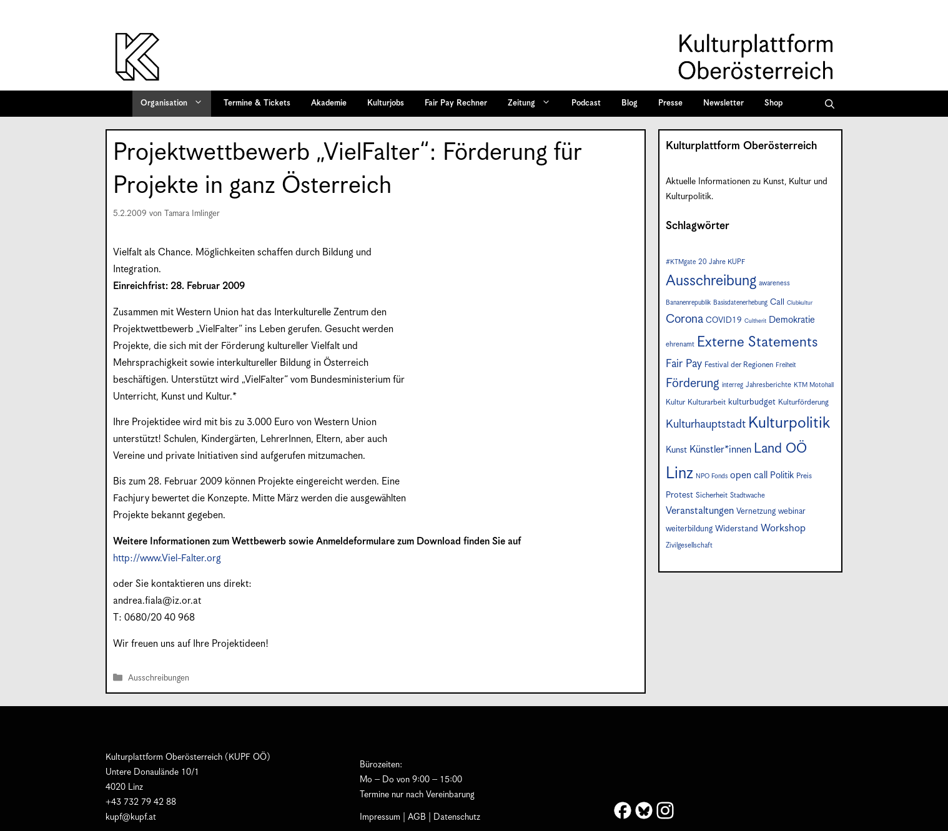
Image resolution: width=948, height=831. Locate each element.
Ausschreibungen (158, 678)
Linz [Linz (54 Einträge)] (679, 474)
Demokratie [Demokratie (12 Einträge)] (792, 320)
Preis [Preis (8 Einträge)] (804, 476)
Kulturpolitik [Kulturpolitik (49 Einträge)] (789, 423)
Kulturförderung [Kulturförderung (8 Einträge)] (803, 402)
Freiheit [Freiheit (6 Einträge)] (786, 365)
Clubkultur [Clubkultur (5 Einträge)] (799, 303)
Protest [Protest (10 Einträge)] (679, 495)
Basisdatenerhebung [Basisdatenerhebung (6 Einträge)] (740, 303)
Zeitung (533, 104)
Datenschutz (456, 817)
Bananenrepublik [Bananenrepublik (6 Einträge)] (688, 303)
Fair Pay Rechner (456, 103)
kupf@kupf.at (131, 817)
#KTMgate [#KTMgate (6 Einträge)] (681, 262)
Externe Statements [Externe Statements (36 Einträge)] (757, 342)
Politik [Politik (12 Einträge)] (782, 475)
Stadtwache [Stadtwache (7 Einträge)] (747, 495)
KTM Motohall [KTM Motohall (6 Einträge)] (814, 385)
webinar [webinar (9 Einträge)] (792, 511)
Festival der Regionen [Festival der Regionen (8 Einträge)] (738, 365)
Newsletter (723, 103)
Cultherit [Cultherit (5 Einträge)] (755, 321)
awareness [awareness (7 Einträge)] (774, 283)
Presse (670, 103)
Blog (629, 103)
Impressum (380, 817)
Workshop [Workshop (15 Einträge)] (783, 528)
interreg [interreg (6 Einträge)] (732, 385)
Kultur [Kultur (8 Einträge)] (675, 402)
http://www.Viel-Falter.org (167, 558)
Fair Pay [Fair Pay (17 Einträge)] (684, 364)
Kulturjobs (385, 103)
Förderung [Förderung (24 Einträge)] (692, 383)
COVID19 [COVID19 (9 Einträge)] (724, 320)
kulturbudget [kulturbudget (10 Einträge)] (752, 402)
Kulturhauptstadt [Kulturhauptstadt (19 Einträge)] (706, 424)
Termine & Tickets (257, 103)
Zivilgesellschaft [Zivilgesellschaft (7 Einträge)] (689, 545)
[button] (829, 103)
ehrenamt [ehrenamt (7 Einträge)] (680, 344)
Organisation (176, 104)
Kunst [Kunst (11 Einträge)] (676, 450)
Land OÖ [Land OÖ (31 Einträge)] (780, 448)
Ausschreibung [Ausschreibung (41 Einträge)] (711, 281)
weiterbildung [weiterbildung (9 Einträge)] (689, 529)
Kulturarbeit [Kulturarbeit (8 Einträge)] (707, 402)
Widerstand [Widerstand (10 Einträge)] (736, 529)
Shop (773, 103)
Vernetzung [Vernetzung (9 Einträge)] (756, 511)
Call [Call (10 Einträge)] (777, 302)
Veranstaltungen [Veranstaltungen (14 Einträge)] (700, 511)
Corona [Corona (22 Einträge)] (684, 319)
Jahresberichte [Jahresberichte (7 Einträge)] (768, 385)
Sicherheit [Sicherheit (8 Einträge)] (712, 495)
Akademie (329, 103)
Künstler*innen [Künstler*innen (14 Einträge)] (720, 450)
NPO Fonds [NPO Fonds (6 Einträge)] (712, 476)
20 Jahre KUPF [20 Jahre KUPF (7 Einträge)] (721, 262)
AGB (417, 817)
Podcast (586, 103)
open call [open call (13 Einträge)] (749, 475)
